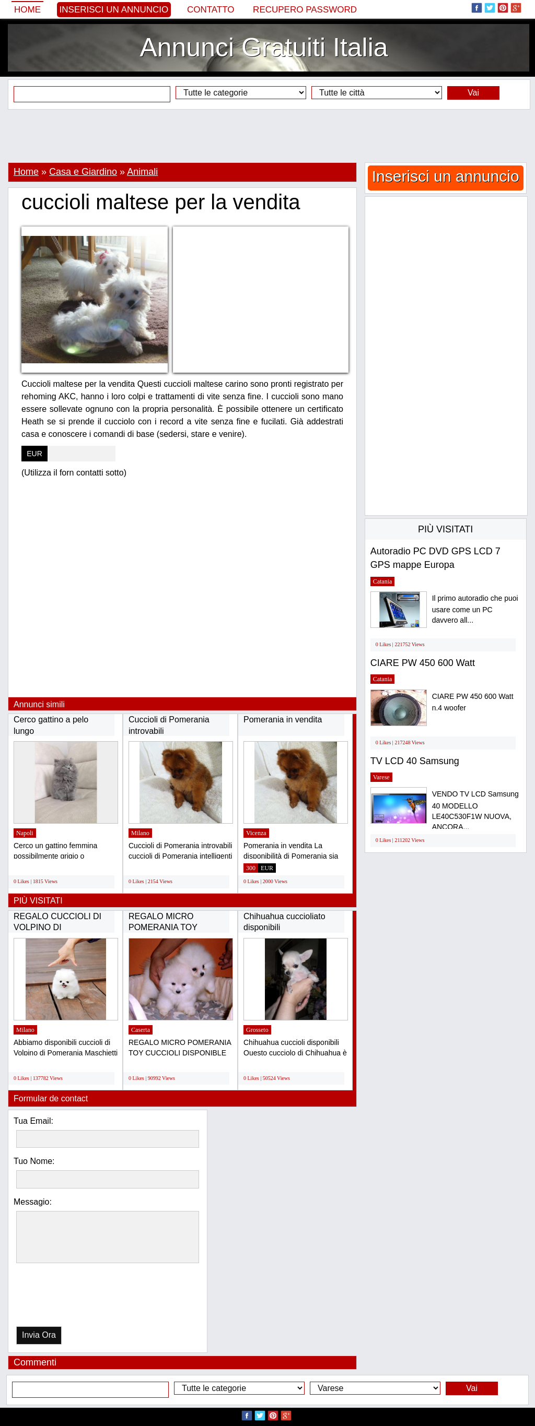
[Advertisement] (267, 135)
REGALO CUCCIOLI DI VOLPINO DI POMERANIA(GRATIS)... (60, 927)
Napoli (24, 833)
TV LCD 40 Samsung (414, 761)
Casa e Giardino (83, 172)
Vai (473, 92)
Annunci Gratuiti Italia (263, 47)
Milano (140, 833)
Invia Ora (39, 1334)
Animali (142, 172)
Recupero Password (305, 10)
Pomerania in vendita (282, 719)
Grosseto (257, 1029)
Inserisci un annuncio (114, 10)
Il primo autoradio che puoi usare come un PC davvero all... (475, 609)
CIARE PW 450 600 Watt (422, 663)
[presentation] (70, 1297)
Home (27, 10)
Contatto (211, 10)
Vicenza (256, 833)
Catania (382, 581)
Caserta (140, 1029)
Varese (381, 777)
